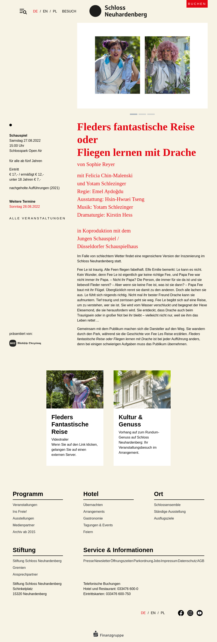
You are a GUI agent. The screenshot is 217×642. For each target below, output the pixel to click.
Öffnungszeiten (122, 561)
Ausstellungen (23, 518)
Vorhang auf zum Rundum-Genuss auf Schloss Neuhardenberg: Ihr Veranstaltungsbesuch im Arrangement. (139, 442)
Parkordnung (143, 561)
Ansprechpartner (25, 574)
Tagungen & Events (98, 525)
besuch (69, 11)
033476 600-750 (118, 594)
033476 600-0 (127, 589)
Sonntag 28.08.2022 (24, 206)
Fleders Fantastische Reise (70, 424)
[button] (87, 69)
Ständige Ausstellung (170, 511)
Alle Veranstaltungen (37, 218)
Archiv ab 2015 (24, 532)
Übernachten (93, 505)
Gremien (19, 567)
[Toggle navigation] (23, 11)
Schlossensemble (167, 505)
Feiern (88, 532)
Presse (88, 561)
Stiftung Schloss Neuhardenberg (37, 561)
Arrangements (94, 511)
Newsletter (102, 561)
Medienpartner (24, 525)
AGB (200, 561)
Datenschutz (187, 561)
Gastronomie (93, 518)
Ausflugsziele (164, 518)
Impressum (169, 561)
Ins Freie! (20, 511)
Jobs (157, 561)
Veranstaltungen (25, 505)
